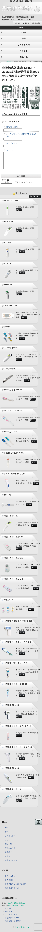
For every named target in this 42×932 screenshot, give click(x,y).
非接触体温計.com (12, 921)
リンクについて (11, 912)
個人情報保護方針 (8, 17)
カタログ (18, 23)
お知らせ (10, 61)
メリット (8, 843)
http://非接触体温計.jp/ (15, 906)
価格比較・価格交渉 (13, 924)
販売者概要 (5, 20)
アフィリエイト (11, 918)
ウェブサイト (12, 143)
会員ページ (21, 20)
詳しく (18, 213)
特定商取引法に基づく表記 (25, 17)
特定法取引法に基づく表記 (15, 887)
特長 (7, 835)
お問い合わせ (10, 879)
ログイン (30, 20)
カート (13, 20)
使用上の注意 (36, 23)
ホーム (3, 61)
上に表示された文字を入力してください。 (17, 185)
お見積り (26, 23)
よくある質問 (10, 839)
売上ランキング (35, 199)
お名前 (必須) (12, 127)
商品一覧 (8, 847)
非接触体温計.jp (22, 931)
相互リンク (9, 915)
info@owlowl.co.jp (16, 909)
